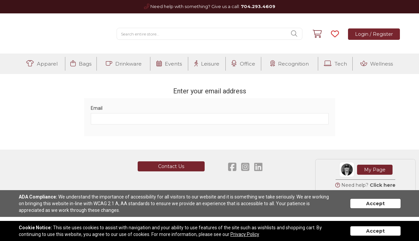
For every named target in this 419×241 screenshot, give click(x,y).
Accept (375, 203)
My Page (375, 170)
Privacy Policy (244, 234)
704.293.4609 (258, 6)
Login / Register (374, 34)
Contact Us (171, 166)
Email (96, 108)
